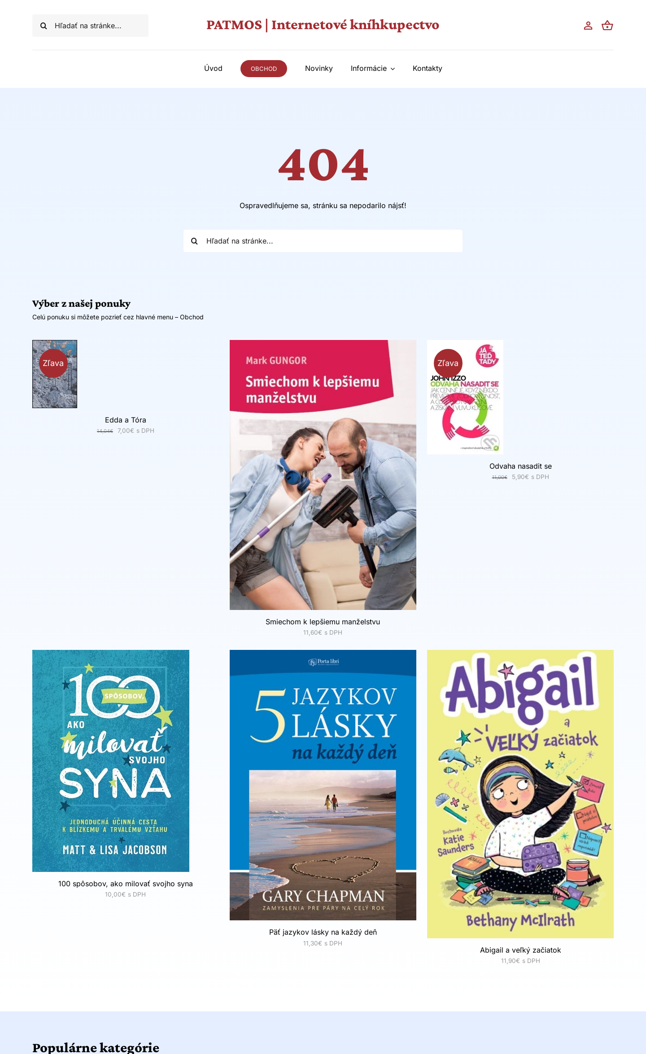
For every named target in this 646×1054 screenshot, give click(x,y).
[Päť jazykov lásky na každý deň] (323, 655)
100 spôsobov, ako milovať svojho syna (125, 883)
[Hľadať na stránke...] (90, 25)
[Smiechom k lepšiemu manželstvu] (323, 345)
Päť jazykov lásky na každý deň (323, 932)
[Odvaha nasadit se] (465, 345)
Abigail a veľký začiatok (520, 949)
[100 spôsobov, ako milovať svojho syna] (110, 655)
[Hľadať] (43, 25)
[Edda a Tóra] (54, 345)
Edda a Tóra (125, 419)
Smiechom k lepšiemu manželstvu (323, 621)
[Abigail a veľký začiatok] (520, 655)
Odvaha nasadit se (520, 466)
